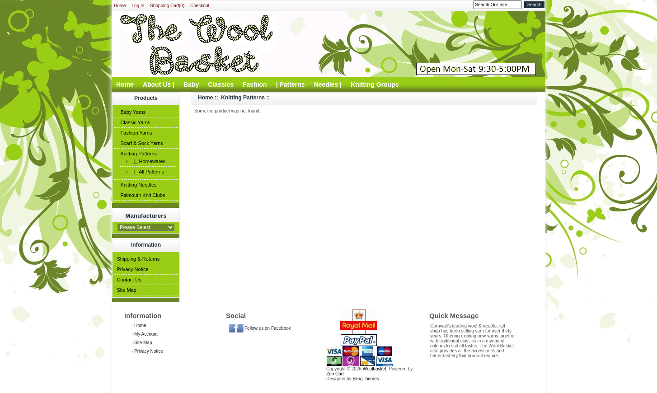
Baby (191, 84)
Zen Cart (335, 373)
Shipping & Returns (138, 259)
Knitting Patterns (138, 153)
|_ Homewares (148, 161)
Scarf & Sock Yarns (141, 143)
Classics (221, 84)
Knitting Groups (375, 84)
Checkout (199, 5)
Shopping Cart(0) (167, 5)
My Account (146, 334)
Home (120, 5)
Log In (137, 5)
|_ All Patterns (147, 171)
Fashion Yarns (136, 133)
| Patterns (290, 84)
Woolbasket (374, 368)
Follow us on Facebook (267, 328)
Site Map (126, 290)
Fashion (255, 84)
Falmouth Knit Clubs (142, 195)
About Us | (158, 84)
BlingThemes (365, 378)
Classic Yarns (135, 122)
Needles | (328, 84)
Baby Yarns (132, 112)
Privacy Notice (132, 269)
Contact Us (129, 279)
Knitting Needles (138, 184)
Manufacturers (146, 215)
